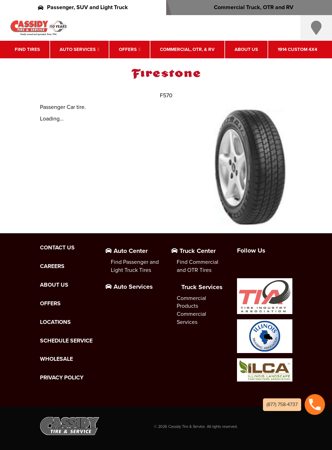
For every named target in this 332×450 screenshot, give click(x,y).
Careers (52, 266)
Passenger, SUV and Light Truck (83, 7)
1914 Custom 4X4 (297, 49)
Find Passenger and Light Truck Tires (135, 266)
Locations (55, 322)
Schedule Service (66, 341)
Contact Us (57, 248)
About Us (246, 49)
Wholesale (56, 359)
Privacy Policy (61, 377)
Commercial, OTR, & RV (187, 49)
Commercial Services (191, 318)
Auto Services (78, 49)
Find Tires (27, 49)
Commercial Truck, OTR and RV (249, 7)
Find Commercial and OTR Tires (197, 266)
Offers (128, 49)
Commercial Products (191, 302)
